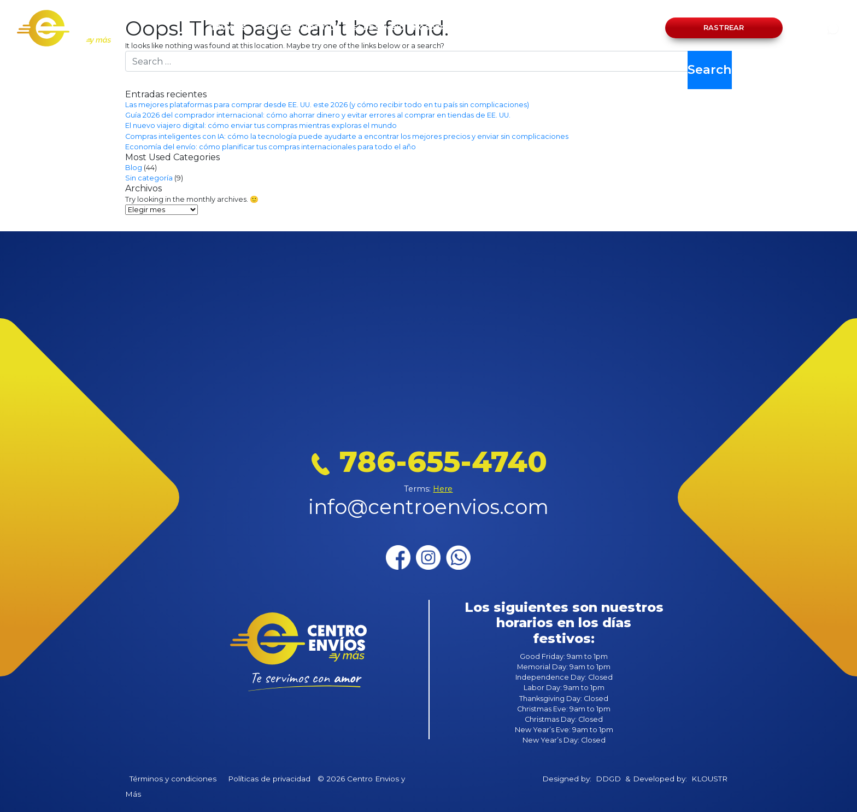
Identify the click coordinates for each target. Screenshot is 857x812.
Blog (133, 167)
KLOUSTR (709, 778)
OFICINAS (481, 28)
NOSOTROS (434, 28)
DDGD (608, 778)
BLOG (517, 28)
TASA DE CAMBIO (373, 28)
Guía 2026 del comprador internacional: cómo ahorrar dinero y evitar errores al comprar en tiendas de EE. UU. (317, 115)
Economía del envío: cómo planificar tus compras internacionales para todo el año (270, 147)
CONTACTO (558, 28)
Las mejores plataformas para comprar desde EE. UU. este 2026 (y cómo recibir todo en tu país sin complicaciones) (327, 105)
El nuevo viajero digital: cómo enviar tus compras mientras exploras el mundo (261, 125)
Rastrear (723, 28)
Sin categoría (149, 178)
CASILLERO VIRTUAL (297, 28)
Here (443, 489)
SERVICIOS (227, 28)
